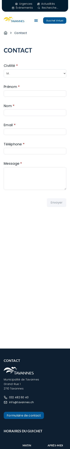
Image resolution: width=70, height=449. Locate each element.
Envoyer (57, 202)
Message (13, 163)
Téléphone (14, 144)
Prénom (12, 86)
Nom (9, 105)
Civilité (11, 65)
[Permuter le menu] (36, 20)
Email (10, 125)
